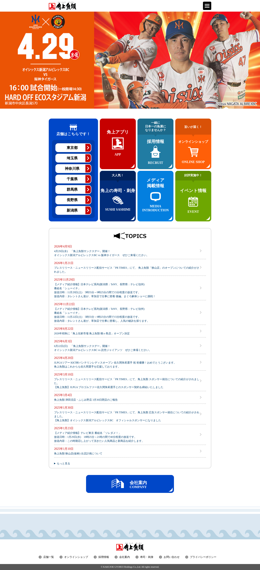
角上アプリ (118, 149)
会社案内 (124, 557)
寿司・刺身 (146, 557)
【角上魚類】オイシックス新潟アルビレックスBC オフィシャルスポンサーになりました (107, 420)
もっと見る (63, 463)
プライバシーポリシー (203, 557)
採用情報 (155, 143)
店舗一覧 (48, 557)
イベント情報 (193, 195)
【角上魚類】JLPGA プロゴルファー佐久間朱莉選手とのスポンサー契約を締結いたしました (108, 387)
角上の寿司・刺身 (118, 195)
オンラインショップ (76, 557)
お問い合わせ (172, 557)
